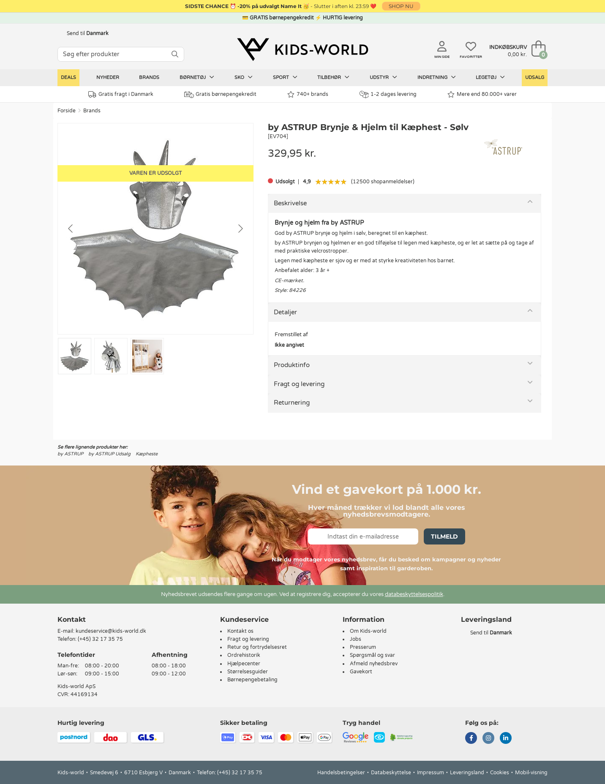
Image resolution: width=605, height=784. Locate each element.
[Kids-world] (302, 49)
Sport (285, 77)
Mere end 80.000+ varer (482, 94)
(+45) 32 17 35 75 (100, 639)
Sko (243, 77)
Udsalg (534, 77)
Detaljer (285, 312)
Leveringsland (467, 773)
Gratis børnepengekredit (220, 94)
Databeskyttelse (391, 773)
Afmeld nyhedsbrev (374, 664)
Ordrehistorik (243, 655)
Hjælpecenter (243, 664)
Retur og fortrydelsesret (257, 647)
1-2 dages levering (388, 94)
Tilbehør (333, 77)
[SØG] (175, 54)
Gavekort (361, 672)
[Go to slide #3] (147, 356)
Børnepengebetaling (252, 680)
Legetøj (490, 77)
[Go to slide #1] (74, 356)
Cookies (499, 773)
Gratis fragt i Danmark (120, 94)
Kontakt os (240, 631)
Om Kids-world (368, 631)
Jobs (355, 639)
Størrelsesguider (247, 672)
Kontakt (71, 619)
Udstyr (383, 77)
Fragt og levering (299, 384)
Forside (66, 111)
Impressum (430, 773)
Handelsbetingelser (341, 773)
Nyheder (107, 77)
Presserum (363, 647)
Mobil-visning (531, 773)
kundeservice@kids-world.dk (111, 631)
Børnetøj (197, 77)
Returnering (292, 402)
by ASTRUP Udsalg (109, 454)
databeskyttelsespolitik (414, 594)
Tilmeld (444, 536)
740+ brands (307, 94)
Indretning (436, 77)
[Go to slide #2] (111, 356)
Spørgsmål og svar (372, 655)
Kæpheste (147, 454)
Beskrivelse (290, 203)
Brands (149, 77)
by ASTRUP (70, 454)
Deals (68, 77)
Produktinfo (292, 365)
